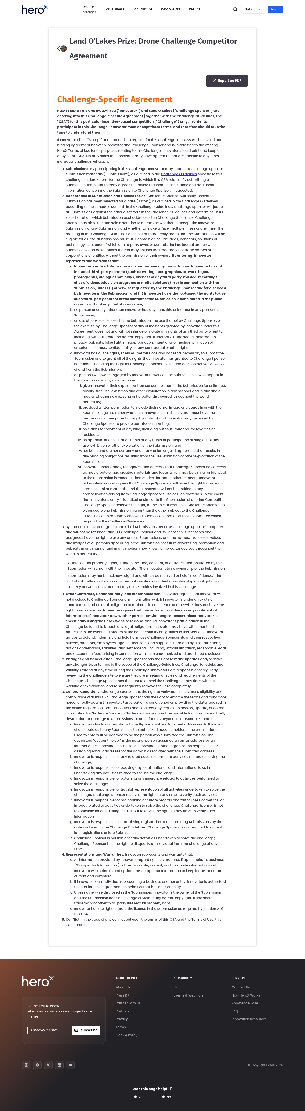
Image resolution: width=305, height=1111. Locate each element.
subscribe (85, 1030)
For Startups (143, 9)
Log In (275, 9)
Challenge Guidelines (179, 174)
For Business (115, 9)
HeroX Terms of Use (73, 150)
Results (195, 9)
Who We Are (171, 9)
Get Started (253, 9)
